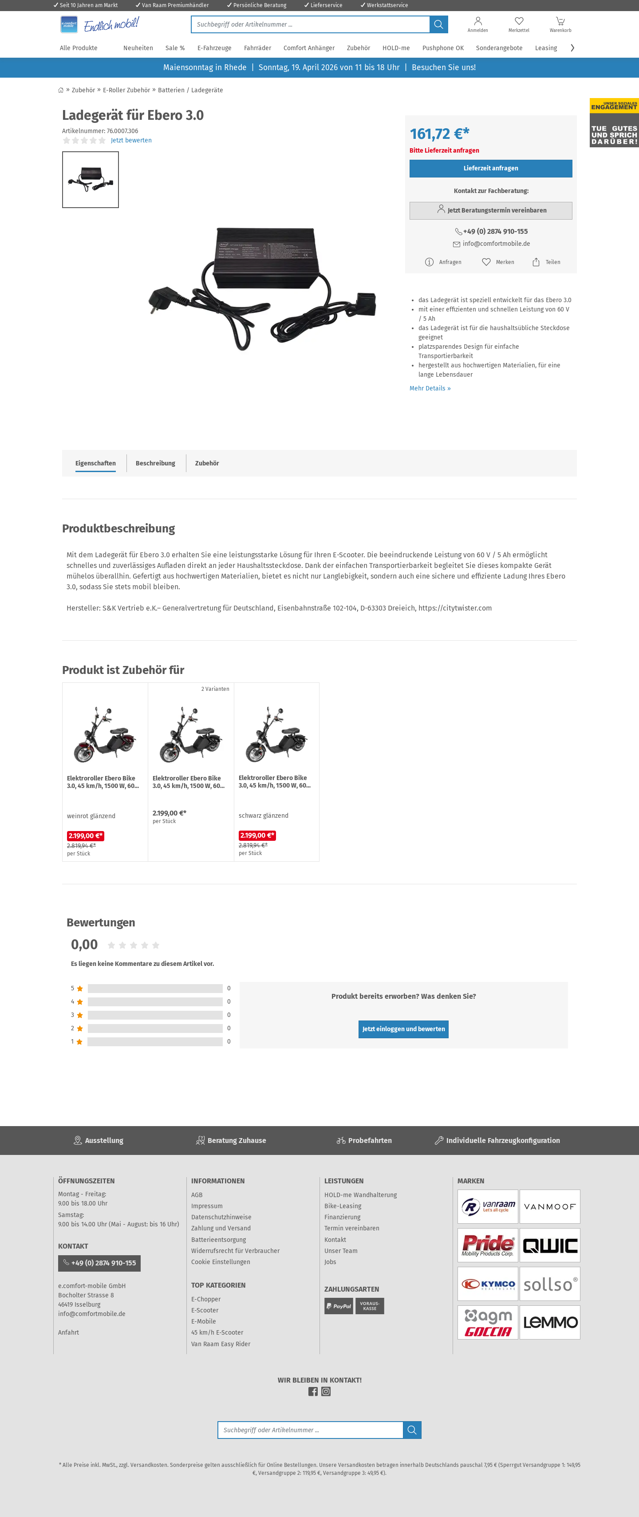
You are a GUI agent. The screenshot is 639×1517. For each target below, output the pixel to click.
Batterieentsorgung (218, 1240)
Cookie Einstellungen (220, 1262)
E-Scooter (204, 1310)
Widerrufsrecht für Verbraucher (235, 1251)
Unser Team (341, 1251)
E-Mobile (203, 1321)
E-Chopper (206, 1299)
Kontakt (335, 1240)
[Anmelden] (477, 26)
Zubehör (207, 463)
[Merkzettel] (519, 26)
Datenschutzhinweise (221, 1217)
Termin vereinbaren (351, 1228)
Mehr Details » (430, 388)
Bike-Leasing (342, 1206)
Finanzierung (342, 1217)
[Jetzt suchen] (310, 24)
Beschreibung (155, 463)
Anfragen (443, 262)
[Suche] (310, 1430)
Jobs (330, 1262)
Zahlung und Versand (221, 1228)
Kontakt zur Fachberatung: (491, 191)
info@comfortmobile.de (491, 244)
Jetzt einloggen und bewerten (404, 1029)
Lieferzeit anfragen (491, 168)
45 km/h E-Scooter (217, 1332)
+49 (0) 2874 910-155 (491, 231)
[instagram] (325, 1394)
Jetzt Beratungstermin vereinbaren (491, 209)
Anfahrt (68, 1332)
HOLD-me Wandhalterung (360, 1195)
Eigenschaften (95, 463)
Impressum (207, 1206)
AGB (197, 1195)
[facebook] (313, 1394)
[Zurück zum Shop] (61, 90)
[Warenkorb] (560, 26)
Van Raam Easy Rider (220, 1344)
